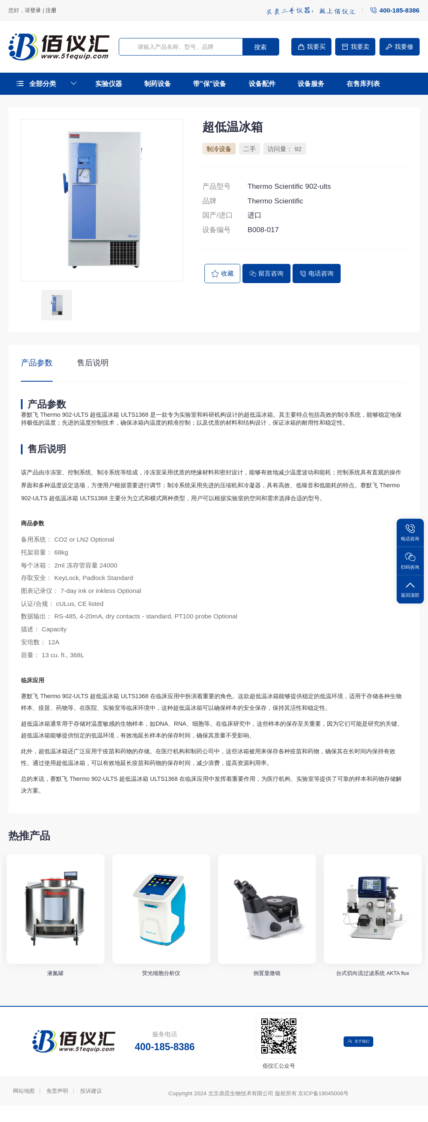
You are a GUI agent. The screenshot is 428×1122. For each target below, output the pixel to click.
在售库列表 (363, 83)
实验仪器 (108, 83)
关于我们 (361, 1058)
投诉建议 (91, 1107)
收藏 (222, 273)
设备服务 (311, 83)
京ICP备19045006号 (323, 1110)
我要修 (399, 46)
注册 (51, 10)
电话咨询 (317, 273)
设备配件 (262, 83)
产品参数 (37, 362)
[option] (102, 200)
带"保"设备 (209, 83)
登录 (35, 10)
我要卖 (355, 46)
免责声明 (57, 1107)
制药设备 (157, 83)
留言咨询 (266, 273)
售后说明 (93, 362)
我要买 (311, 46)
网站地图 (24, 1107)
